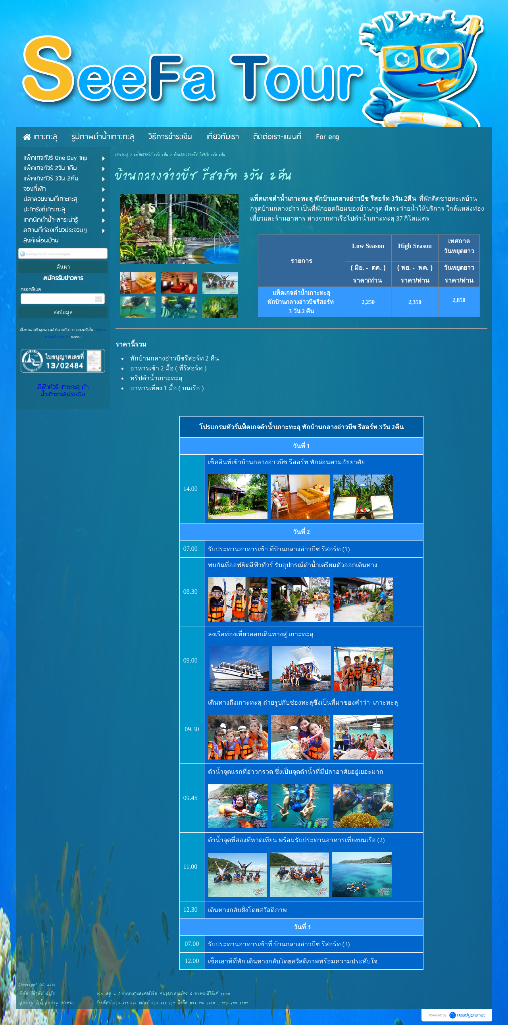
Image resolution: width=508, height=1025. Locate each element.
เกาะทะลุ (121, 155)
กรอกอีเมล (31, 289)
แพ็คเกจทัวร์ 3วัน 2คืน (151, 155)
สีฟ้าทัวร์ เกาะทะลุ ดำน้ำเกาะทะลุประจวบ (63, 391)
